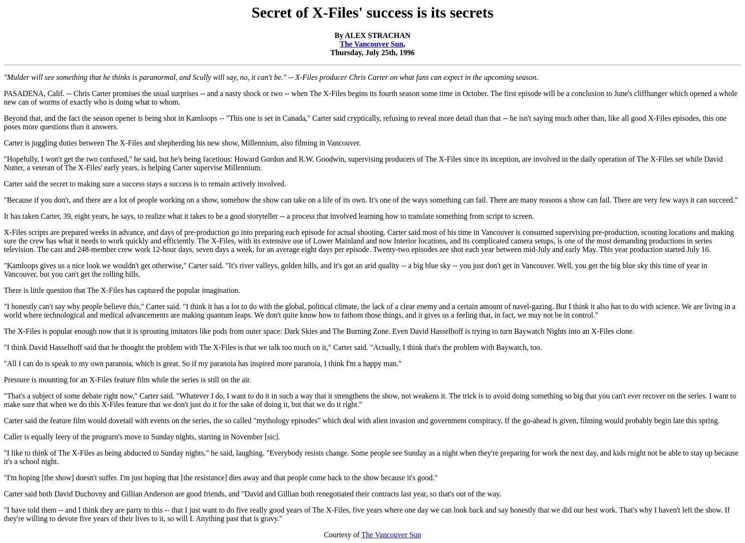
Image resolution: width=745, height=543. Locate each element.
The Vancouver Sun (371, 44)
